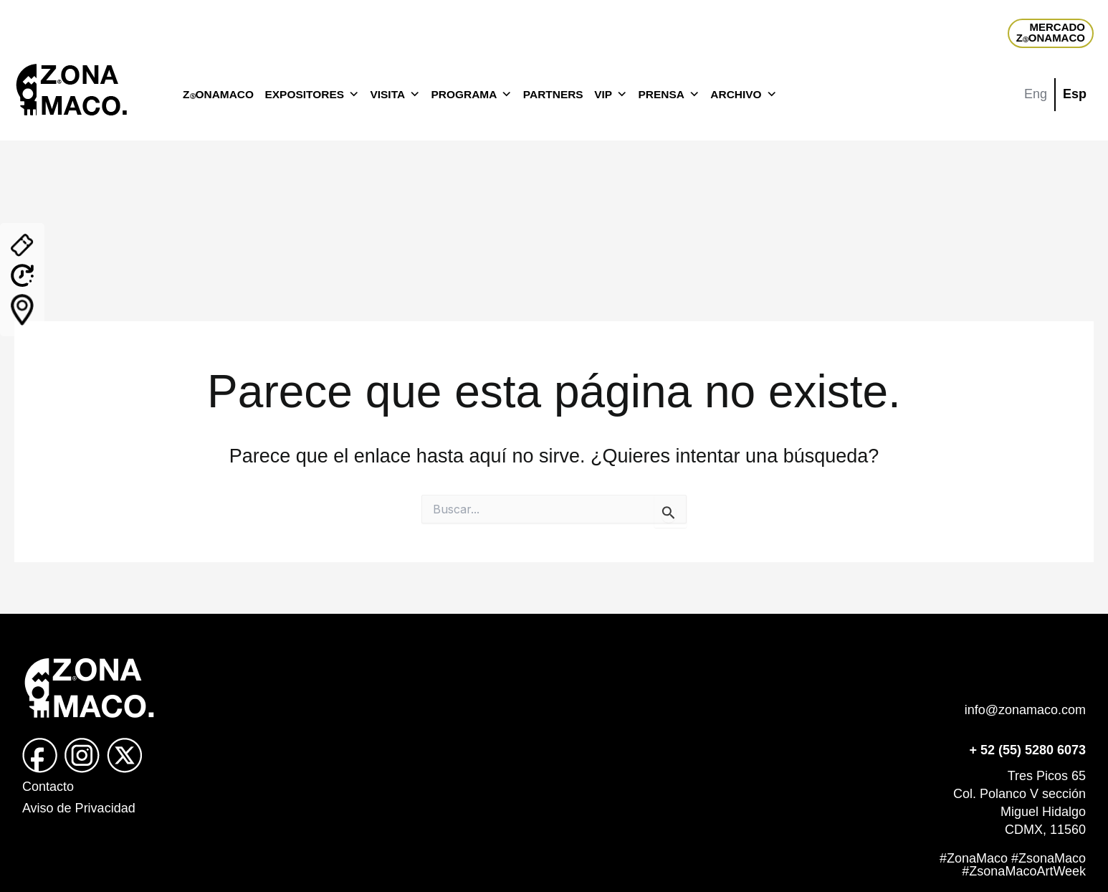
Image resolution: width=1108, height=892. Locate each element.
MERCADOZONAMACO (1050, 32)
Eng (1035, 94)
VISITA (395, 94)
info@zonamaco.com (1025, 710)
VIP (610, 94)
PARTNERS (553, 94)
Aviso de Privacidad (78, 808)
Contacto (48, 786)
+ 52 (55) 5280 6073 (1027, 750)
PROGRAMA (471, 94)
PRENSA (668, 94)
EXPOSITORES (312, 94)
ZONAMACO (218, 94)
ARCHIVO (743, 94)
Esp (1074, 94)
